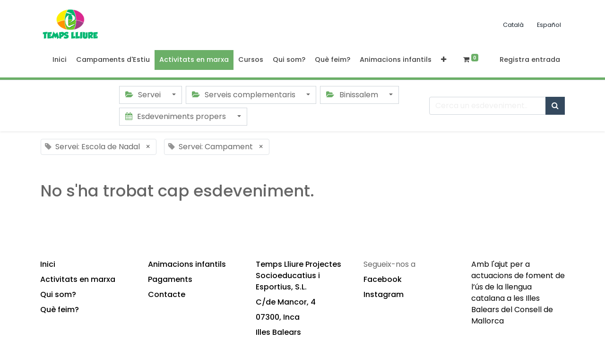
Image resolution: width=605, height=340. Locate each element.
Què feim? (59, 309)
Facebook (382, 279)
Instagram (383, 294)
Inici (47, 264)
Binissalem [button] (353, 94)
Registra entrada (530, 59)
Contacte (166, 294)
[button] (443, 60)
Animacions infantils (187, 264)
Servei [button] (144, 94)
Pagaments (170, 279)
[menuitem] (59, 60)
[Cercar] (555, 106)
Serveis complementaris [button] (244, 94)
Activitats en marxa (77, 279)
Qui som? (58, 294)
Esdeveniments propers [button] (176, 116)
